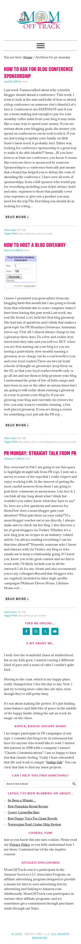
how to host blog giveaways (45, 441)
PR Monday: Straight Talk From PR (40, 452)
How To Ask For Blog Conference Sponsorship (38, 72)
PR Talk (22, 229)
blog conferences (27, 233)
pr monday (47, 233)
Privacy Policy (20, 845)
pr (38, 233)
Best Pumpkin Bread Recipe (28, 806)
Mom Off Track (40, 20)
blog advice (24, 441)
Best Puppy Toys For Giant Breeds (32, 818)
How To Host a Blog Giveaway (35, 244)
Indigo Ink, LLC (37, 934)
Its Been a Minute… (22, 800)
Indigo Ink (54, 762)
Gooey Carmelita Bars (23, 812)
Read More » (17, 217)
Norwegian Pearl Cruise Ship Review (34, 824)
